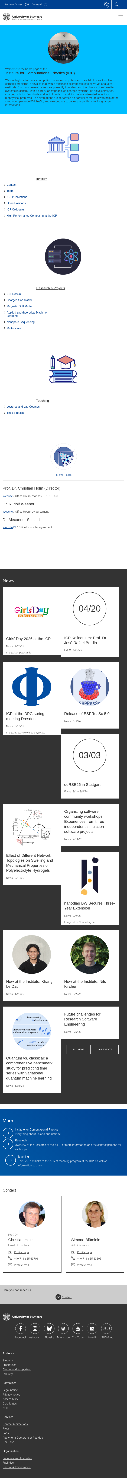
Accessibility (10, 1399)
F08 (37, 4)
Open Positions (16, 203)
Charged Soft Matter (19, 300)
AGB (5, 1408)
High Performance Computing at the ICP (32, 215)
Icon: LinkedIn (92, 1328)
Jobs (6, 1433)
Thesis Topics (15, 412)
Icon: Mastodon (63, 1328)
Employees (9, 1365)
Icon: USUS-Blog (106, 1328)
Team (10, 190)
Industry (8, 1374)
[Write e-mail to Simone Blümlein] (81, 1265)
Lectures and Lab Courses (23, 406)
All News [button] (78, 1049)
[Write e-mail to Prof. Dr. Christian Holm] (18, 1265)
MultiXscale (14, 328)
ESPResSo (14, 293)
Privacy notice (11, 1394)
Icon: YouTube (78, 1328)
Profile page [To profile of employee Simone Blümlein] (84, 1252)
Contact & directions (15, 1424)
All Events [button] (105, 1049)
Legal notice (10, 1390)
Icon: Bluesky (49, 1328)
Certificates (10, 1403)
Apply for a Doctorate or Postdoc (23, 1437)
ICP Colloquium (16, 209)
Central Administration (17, 1467)
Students (8, 1360)
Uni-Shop (8, 1442)
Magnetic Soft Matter (20, 306)
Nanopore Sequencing (21, 322)
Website (8, 496)
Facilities (8, 1462)
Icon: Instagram (35, 1328)
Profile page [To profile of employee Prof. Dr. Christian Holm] (21, 1252)
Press (6, 1428)
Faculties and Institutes (17, 1458)
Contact (11, 184)
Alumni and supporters (17, 1369)
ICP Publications (17, 197)
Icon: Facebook (20, 1328)
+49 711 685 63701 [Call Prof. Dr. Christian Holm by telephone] (26, 1258)
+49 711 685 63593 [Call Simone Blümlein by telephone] (89, 1258)
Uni (13, 4)
